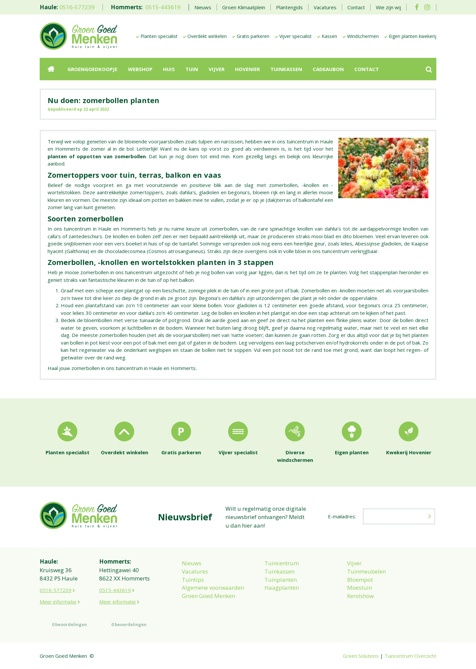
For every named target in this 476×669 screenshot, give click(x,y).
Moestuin (359, 587)
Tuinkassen (279, 571)
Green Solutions (361, 655)
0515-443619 (162, 7)
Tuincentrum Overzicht (410, 655)
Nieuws (191, 563)
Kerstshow (360, 595)
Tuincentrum (281, 563)
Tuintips (193, 579)
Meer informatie (58, 601)
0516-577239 (77, 7)
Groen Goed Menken (208, 595)
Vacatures (195, 571)
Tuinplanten (280, 579)
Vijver (354, 563)
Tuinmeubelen (366, 571)
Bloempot (360, 579)
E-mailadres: (342, 516)
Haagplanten (281, 587)
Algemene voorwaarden (213, 587)
